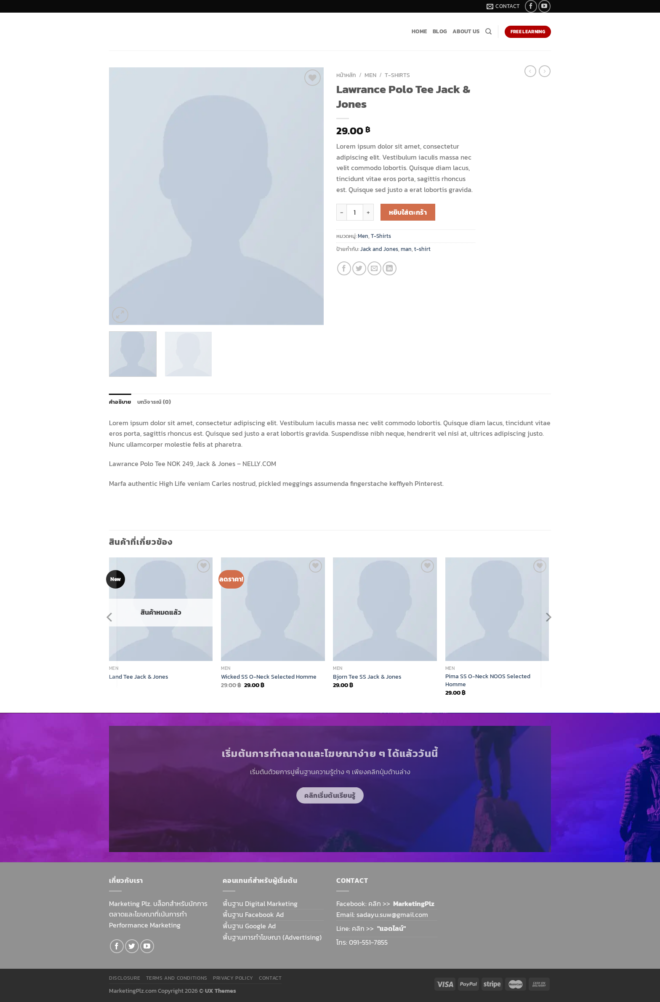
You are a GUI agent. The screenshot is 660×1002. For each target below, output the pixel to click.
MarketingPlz (413, 903)
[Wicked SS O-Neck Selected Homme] (273, 609)
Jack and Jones (379, 249)
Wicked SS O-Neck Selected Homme (269, 677)
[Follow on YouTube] (544, 6)
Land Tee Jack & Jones (138, 677)
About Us (465, 31)
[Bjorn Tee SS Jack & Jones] (385, 609)
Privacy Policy (233, 978)
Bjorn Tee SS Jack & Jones (367, 677)
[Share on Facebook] (344, 268)
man (406, 249)
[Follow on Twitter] (132, 946)
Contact (270, 978)
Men (370, 75)
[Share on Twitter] (359, 268)
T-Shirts (397, 75)
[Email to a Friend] (374, 268)
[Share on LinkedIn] (390, 268)
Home (419, 31)
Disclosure (124, 978)
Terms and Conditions (177, 978)
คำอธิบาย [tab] (120, 402)
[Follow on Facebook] (531, 6)
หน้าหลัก (346, 75)
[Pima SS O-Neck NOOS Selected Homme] (497, 609)
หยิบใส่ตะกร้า (408, 212)
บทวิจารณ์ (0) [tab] (154, 402)
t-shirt (422, 249)
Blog (440, 31)
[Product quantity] (354, 212)
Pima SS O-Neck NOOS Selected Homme (487, 680)
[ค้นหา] (488, 32)
